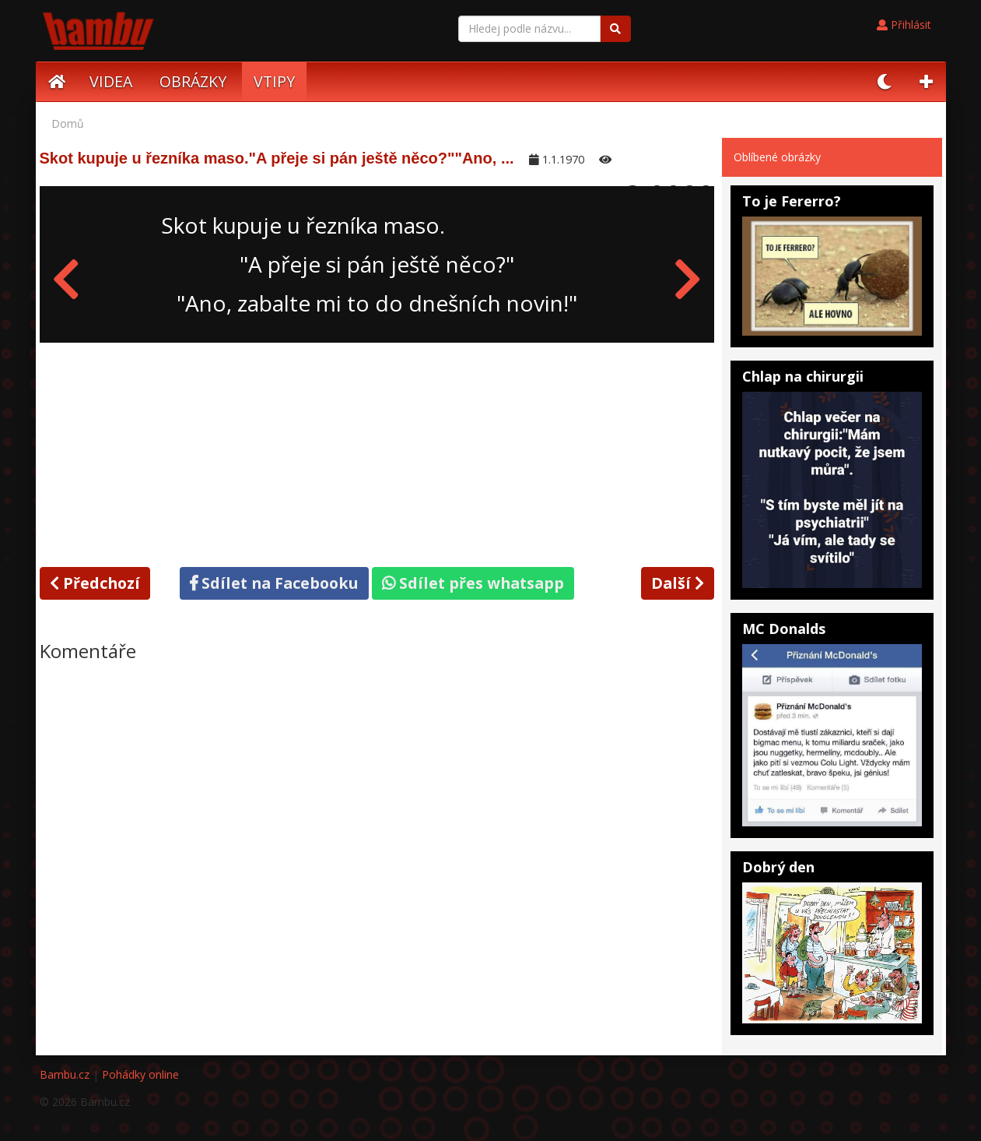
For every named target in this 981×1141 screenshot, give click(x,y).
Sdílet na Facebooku (274, 582)
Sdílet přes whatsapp (473, 582)
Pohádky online (140, 1074)
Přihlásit (904, 24)
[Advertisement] (377, 452)
